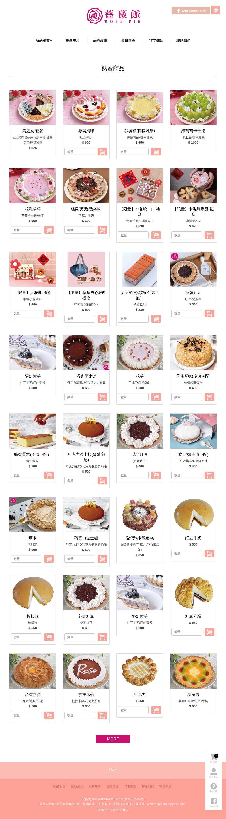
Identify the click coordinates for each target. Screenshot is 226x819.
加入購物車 (102, 151)
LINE (215, 10)
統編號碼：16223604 (96, 804)
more (113, 739)
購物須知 (213, 787)
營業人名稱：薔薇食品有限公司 (60, 804)
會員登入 (213, 773)
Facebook (191, 10)
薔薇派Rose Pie (113, 15)
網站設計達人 (119, 809)
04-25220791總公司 (131, 804)
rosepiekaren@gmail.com (169, 804)
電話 (116, 804)
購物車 (214, 758)
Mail (150, 804)
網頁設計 (103, 809)
